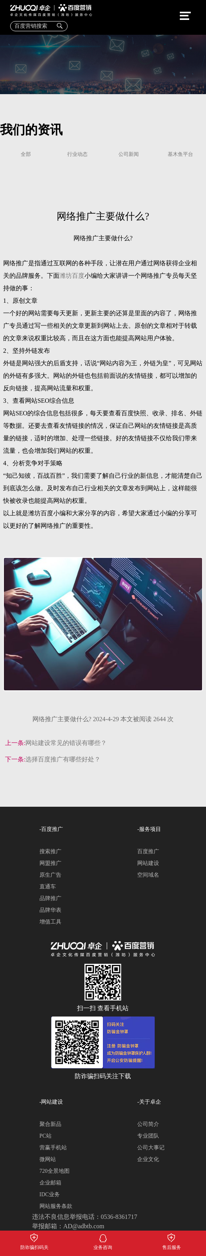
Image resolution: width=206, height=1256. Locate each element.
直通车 (47, 887)
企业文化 (148, 1159)
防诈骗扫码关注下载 (34, 1236)
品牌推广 (50, 898)
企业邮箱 (50, 1183)
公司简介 (148, 1124)
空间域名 (148, 875)
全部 (26, 154)
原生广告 (50, 875)
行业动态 (77, 154)
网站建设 (148, 863)
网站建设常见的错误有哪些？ (66, 743)
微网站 (47, 1159)
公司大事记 (151, 1148)
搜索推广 (50, 851)
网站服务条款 (55, 1206)
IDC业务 (49, 1194)
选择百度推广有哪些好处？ (62, 759)
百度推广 (148, 851)
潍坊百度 (71, 276)
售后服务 (171, 1236)
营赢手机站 (53, 1148)
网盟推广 (50, 863)
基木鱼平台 (180, 154)
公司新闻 (128, 154)
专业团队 (148, 1136)
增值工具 (50, 922)
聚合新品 (50, 1124)
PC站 (45, 1136)
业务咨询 (103, 1236)
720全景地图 (54, 1171)
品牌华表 (50, 910)
